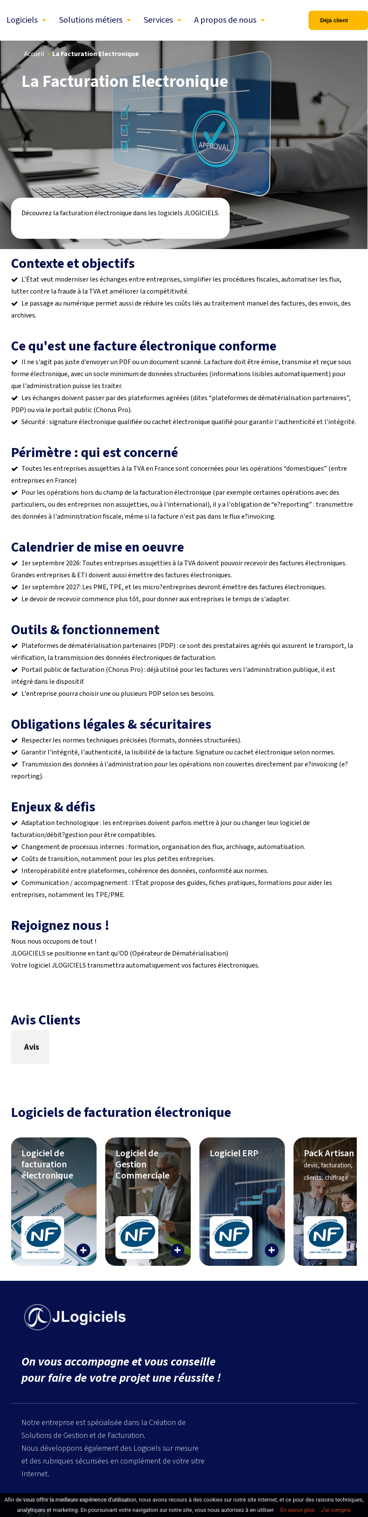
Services (158, 20)
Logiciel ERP (234, 1153)
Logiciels (22, 20)
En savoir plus (297, 1510)
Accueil (34, 54)
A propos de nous (225, 20)
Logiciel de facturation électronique (47, 1164)
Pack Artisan (329, 1164)
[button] (11, 1073)
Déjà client (334, 20)
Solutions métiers (90, 20)
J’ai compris (336, 1510)
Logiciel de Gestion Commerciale (142, 1164)
